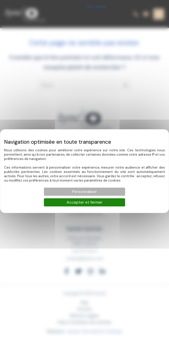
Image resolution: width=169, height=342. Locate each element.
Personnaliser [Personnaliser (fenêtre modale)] (84, 191)
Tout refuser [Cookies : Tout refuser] (96, 6)
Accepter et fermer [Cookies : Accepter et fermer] (84, 202)
